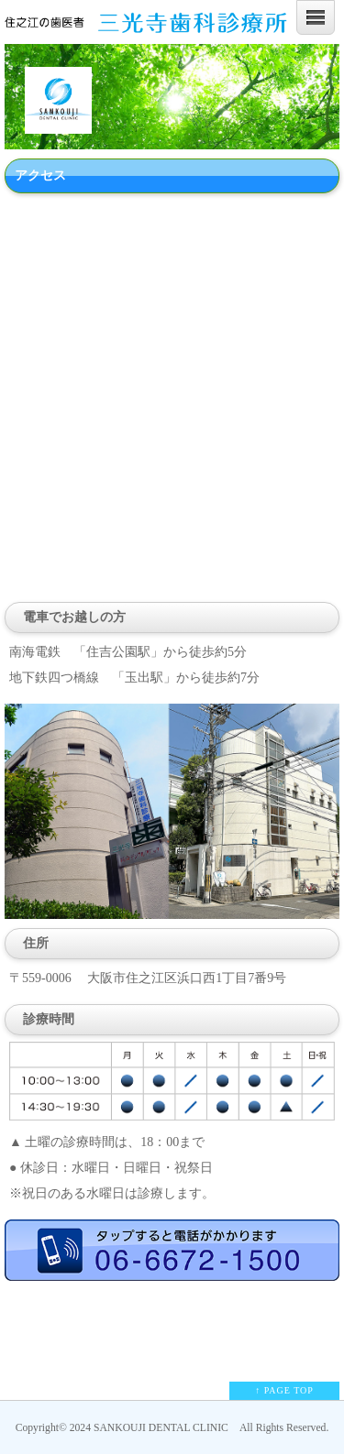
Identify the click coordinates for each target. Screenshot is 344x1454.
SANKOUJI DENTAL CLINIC (161, 1428)
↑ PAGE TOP (284, 1390)
